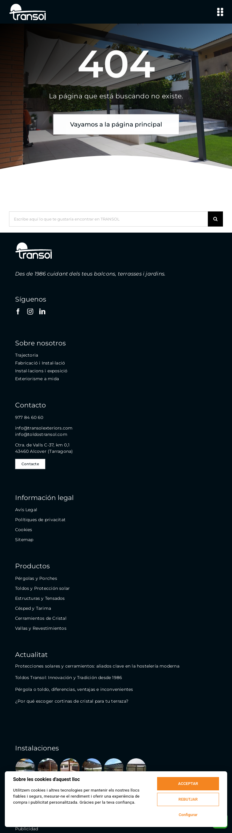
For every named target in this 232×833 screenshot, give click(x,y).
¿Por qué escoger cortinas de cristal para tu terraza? (71, 701)
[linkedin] (42, 312)
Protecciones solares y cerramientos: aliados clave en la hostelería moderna (97, 666)
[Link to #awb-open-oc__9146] (220, 12)
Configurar (188, 814)
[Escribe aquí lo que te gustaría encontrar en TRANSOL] (108, 219)
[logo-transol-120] (27, 5)
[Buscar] (215, 219)
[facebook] (18, 312)
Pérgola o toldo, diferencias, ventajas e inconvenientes (74, 689)
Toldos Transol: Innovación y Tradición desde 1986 (68, 677)
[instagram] (30, 312)
